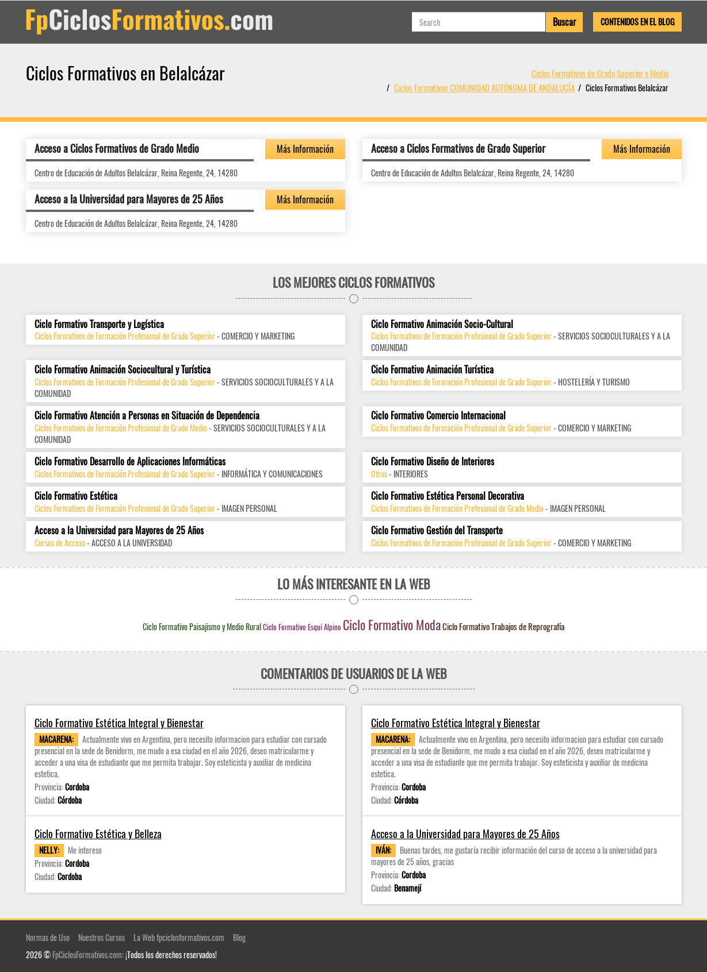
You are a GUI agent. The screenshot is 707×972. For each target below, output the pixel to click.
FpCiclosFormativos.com (87, 954)
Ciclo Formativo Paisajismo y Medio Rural (202, 626)
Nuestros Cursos (101, 937)
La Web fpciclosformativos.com (178, 937)
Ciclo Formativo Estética (76, 496)
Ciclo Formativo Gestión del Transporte (437, 530)
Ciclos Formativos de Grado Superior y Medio (600, 73)
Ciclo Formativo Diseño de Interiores (432, 461)
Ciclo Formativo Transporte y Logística (99, 324)
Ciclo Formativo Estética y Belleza (98, 834)
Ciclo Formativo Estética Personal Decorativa (447, 496)
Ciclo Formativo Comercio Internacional (438, 415)
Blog (239, 937)
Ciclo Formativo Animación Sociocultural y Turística (123, 369)
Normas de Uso (48, 937)
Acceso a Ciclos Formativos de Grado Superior (458, 148)
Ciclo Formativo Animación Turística (432, 369)
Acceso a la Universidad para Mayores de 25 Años (129, 198)
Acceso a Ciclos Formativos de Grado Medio (117, 148)
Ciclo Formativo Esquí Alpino (302, 626)
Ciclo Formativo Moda (392, 624)
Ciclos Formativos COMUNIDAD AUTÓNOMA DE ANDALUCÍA (484, 87)
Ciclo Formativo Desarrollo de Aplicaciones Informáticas (130, 461)
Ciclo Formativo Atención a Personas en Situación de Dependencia (147, 415)
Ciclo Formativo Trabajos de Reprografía (503, 626)
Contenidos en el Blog (637, 22)
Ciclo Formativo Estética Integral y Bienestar (119, 723)
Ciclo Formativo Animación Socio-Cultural (442, 324)
